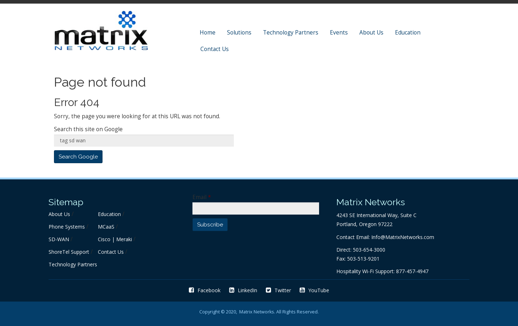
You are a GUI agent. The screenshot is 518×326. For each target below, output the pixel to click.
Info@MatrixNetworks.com (402, 237)
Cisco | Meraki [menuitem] (115, 239)
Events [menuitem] (339, 32)
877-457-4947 (412, 271)
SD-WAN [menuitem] (59, 239)
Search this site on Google (88, 129)
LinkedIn (243, 290)
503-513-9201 (363, 258)
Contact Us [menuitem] (214, 49)
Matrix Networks (256, 312)
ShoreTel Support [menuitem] (69, 251)
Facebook (205, 290)
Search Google (78, 156)
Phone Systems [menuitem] (67, 226)
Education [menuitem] (408, 32)
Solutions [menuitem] (239, 32)
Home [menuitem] (207, 32)
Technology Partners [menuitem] (290, 32)
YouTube (314, 290)
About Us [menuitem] (371, 32)
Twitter (278, 290)
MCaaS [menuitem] (106, 226)
